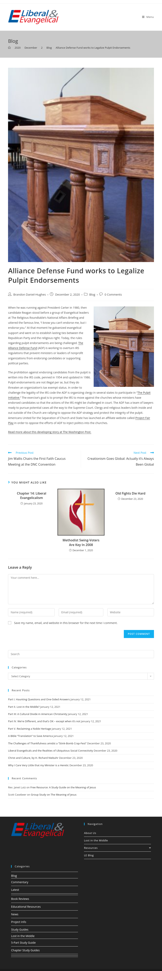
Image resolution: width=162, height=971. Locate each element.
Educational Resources (26, 907)
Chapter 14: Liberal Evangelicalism (31, 495)
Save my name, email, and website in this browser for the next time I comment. (66, 623)
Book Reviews (20, 899)
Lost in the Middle (96, 840)
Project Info (18, 922)
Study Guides (19, 929)
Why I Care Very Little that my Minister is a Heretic (38, 765)
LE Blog (89, 855)
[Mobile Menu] (148, 17)
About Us (90, 833)
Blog (92, 294)
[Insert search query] (81, 654)
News (14, 914)
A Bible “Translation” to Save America (30, 736)
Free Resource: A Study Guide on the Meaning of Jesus (63, 787)
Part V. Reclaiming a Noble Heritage (29, 728)
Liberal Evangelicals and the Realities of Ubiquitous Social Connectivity (50, 750)
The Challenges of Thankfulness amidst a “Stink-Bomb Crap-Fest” (47, 743)
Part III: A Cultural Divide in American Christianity (37, 714)
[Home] (9, 47)
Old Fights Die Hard (130, 493)
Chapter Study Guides (25, 950)
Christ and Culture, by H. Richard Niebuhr (33, 758)
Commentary (19, 882)
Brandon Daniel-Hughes (29, 294)
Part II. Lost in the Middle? (23, 707)
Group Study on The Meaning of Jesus (53, 794)
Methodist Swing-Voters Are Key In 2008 (81, 542)
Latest (15, 890)
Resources (117, 848)
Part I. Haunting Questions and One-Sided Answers (39, 699)
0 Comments (113, 294)
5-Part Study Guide (23, 942)
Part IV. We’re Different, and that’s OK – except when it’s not (44, 721)
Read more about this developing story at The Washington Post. (49, 432)
